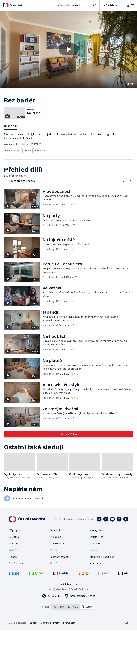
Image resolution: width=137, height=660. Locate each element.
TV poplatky (56, 567)
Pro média (55, 560)
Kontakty (95, 593)
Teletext (13, 573)
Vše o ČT (54, 593)
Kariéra (94, 580)
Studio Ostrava (57, 573)
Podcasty (95, 573)
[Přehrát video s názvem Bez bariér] (68, 49)
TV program (15, 560)
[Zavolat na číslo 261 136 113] (51, 626)
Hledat (93, 6)
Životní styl (40, 181)
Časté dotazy (16, 593)
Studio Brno (96, 567)
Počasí (53, 580)
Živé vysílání (97, 560)
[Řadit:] (130, 211)
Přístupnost (69, 653)
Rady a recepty (12, 181)
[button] (68, 49)
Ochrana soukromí (50, 653)
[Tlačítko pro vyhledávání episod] (122, 211)
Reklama (14, 567)
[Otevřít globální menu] (129, 5)
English (33, 653)
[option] (58, 636)
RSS (126, 653)
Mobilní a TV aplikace (102, 587)
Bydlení (27, 181)
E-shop (13, 587)
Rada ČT (13, 580)
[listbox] (73, 637)
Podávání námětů (59, 587)
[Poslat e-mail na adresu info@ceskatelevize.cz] (79, 626)
